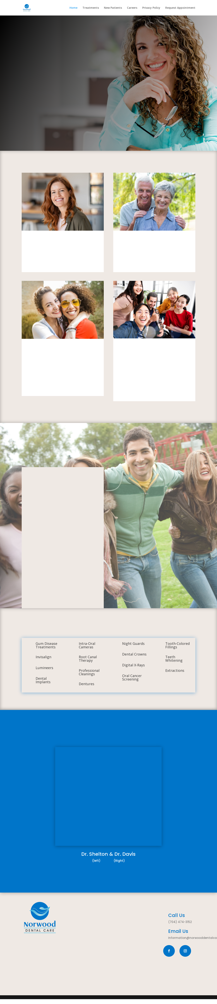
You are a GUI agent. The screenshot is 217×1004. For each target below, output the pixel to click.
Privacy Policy (151, 7)
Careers (132, 7)
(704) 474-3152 (180, 922)
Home (73, 7)
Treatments (90, 7)
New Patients (113, 7)
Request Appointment (180, 7)
